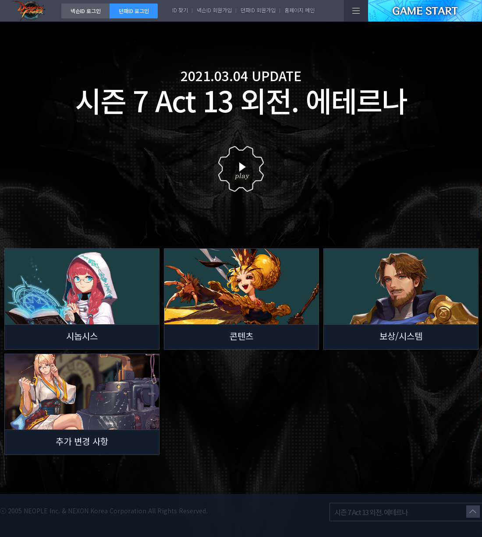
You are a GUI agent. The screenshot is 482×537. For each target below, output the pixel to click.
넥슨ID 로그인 (86, 10)
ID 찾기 (180, 10)
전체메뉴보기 (356, 10)
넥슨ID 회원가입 (214, 10)
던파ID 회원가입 (258, 10)
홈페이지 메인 (299, 10)
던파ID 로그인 (134, 10)
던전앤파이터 (30, 10)
